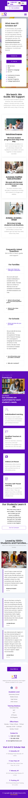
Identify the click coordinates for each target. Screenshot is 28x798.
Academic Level (14, 692)
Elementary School (14, 694)
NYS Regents (14, 717)
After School (14, 701)
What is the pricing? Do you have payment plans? (13, 301)
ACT (14, 712)
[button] (25, 14)
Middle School (14, 697)
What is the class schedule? (13, 308)
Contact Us (14, 733)
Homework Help (14, 708)
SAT (14, 710)
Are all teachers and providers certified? (14, 356)
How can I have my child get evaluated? (14, 269)
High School (14, 699)
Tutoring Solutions (14, 706)
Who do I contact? (13, 363)
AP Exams (14, 715)
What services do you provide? (14, 323)
